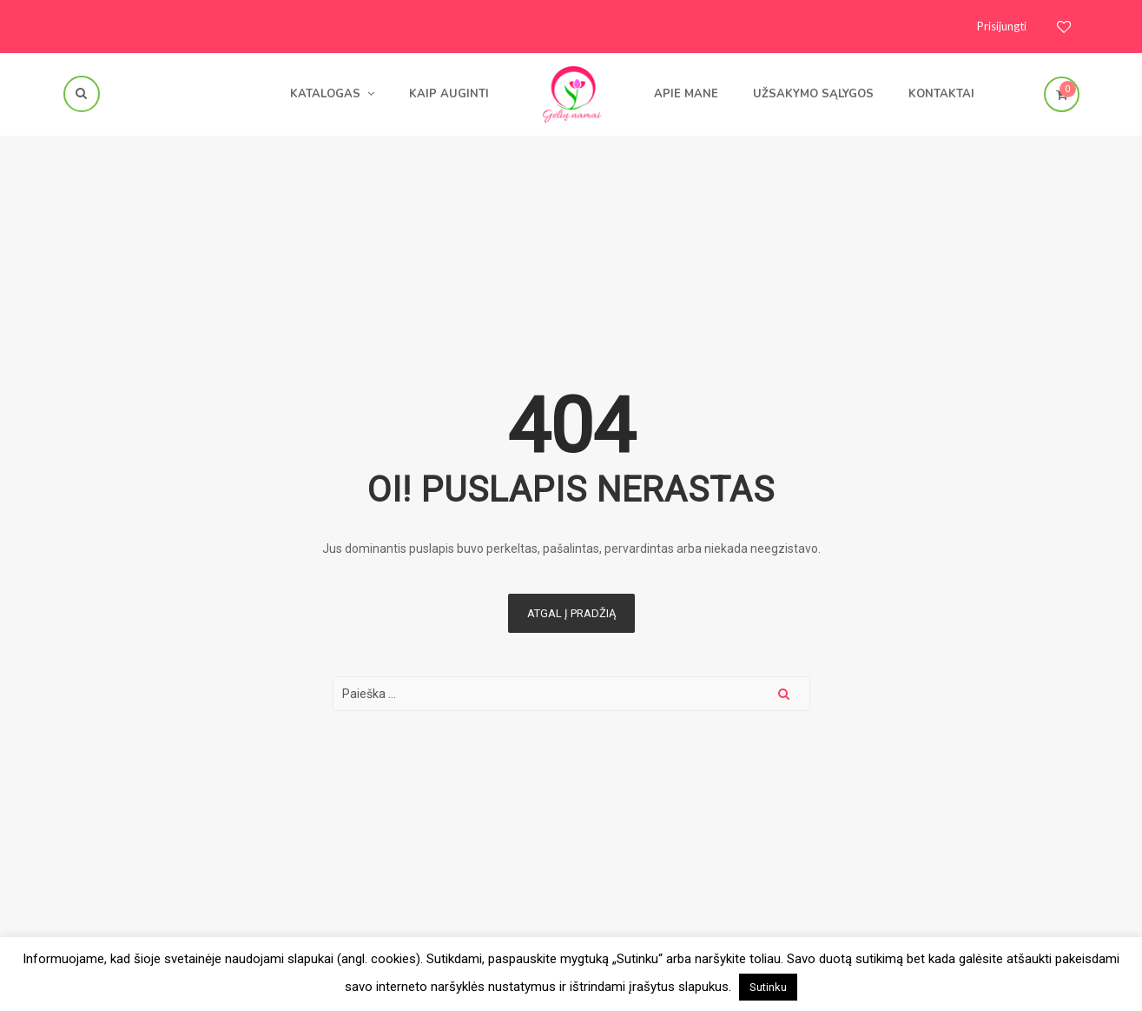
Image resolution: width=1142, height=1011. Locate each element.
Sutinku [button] (768, 987)
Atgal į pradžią (571, 613)
